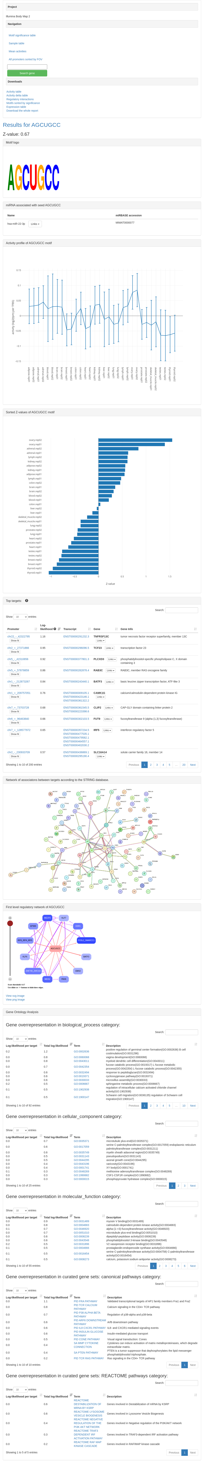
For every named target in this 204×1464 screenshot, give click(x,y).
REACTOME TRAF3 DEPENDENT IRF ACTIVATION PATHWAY (88, 1434)
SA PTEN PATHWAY (86, 1352)
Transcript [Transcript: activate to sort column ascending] (69, 629)
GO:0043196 (81, 1163)
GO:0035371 (81, 1141)
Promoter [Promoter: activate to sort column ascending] (13, 629)
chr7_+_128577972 (18, 730)
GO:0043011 (81, 1060)
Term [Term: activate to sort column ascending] (77, 1045)
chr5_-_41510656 (17, 659)
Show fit (15, 640)
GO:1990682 (81, 1175)
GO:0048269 (81, 1171)
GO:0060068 (81, 1057)
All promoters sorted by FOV (25, 59)
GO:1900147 (81, 1097)
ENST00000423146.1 (76, 696)
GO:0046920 (81, 1228)
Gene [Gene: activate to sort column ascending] (97, 629)
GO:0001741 (81, 1167)
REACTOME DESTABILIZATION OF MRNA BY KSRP (87, 1404)
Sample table (16, 43)
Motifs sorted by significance (23, 103)
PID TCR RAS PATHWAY (89, 1358)
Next (193, 764)
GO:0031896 (81, 1244)
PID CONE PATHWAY (87, 1339)
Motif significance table (22, 35)
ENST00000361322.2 (76, 700)
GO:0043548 (81, 1240)
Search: (176, 610)
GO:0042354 (81, 1066)
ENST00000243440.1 (76, 681)
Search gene (27, 73)
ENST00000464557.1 (76, 741)
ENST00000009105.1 (76, 692)
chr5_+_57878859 (18, 670)
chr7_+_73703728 (18, 707)
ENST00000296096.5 (76, 647)
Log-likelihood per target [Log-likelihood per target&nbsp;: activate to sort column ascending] (22, 1045)
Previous (134, 764)
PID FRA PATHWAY (85, 1301)
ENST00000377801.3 (76, 659)
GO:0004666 (81, 1247)
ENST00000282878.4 (76, 670)
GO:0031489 (81, 1221)
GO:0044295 (81, 1160)
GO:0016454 (81, 1253)
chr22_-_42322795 (18, 636)
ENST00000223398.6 (76, 711)
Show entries (21, 617)
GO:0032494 (81, 1072)
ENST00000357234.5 (76, 730)
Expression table (16, 106)
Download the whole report (22, 110)
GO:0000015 (81, 1179)
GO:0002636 (81, 1051)
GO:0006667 (81, 1083)
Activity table (14, 91)
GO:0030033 (81, 1080)
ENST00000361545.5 (76, 707)
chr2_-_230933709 (18, 752)
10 (184, 1105)
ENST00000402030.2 (76, 745)
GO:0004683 (81, 1225)
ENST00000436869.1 (76, 752)
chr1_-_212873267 (18, 681)
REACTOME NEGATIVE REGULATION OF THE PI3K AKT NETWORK (88, 1423)
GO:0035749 (81, 1152)
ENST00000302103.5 (76, 718)
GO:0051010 (81, 1232)
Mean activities (17, 51)
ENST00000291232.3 (76, 636)
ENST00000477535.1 (76, 733)
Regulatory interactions (20, 99)
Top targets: (14, 600)
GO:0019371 (81, 1076)
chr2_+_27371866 (18, 647)
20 (184, 764)
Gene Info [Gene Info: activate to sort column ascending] (127, 629)
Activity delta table (17, 95)
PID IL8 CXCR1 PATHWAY (90, 1327)
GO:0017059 (81, 1146)
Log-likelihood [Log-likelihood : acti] (48, 627)
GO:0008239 (81, 1236)
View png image (15, 999)
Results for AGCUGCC (32, 125)
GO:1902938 (81, 1089)
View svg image (15, 995)
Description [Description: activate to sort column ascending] (113, 1045)
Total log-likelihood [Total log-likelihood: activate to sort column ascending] (56, 1045)
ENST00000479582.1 (76, 737)
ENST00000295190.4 (76, 756)
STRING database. (96, 780)
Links (35, 223)
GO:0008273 (81, 1259)
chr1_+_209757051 (18, 692)
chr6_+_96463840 (18, 718)
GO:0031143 (81, 1156)
